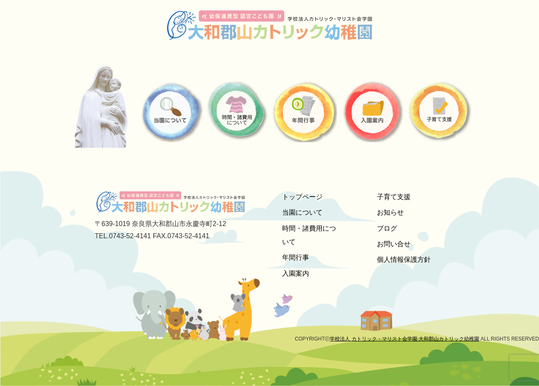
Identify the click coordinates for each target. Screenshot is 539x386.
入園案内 (295, 273)
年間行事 (295, 257)
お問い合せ (394, 244)
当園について (302, 212)
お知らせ (390, 212)
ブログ (387, 228)
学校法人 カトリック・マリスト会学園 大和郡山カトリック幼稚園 (404, 339)
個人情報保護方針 (404, 259)
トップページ (302, 196)
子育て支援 (394, 196)
